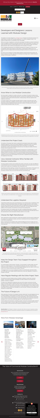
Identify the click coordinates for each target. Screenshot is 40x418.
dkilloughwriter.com (4, 311)
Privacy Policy (29, 416)
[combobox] (22, 12)
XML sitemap (16, 412)
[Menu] (36, 18)
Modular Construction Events (20, 386)
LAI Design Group (18, 37)
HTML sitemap (23, 412)
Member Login (21, 6)
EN (21, 12)
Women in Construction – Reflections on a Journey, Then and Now (31, 332)
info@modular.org (21, 407)
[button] (2, 342)
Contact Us (15, 6)
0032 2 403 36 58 (21, 405)
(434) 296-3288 (21, 398)
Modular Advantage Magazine (20, 387)
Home (11, 6)
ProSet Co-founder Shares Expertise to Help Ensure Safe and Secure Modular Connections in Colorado (20, 335)
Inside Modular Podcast (20, 388)
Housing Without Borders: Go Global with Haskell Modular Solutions (7, 333)
